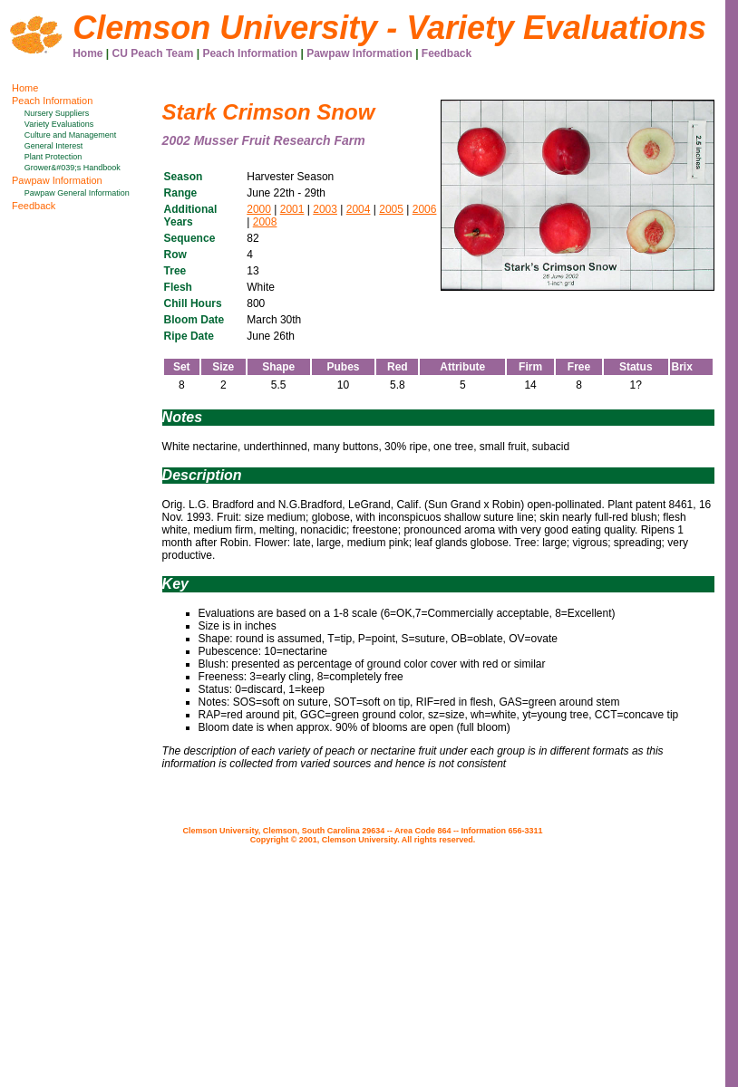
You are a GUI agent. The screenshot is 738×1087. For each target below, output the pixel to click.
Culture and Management (70, 134)
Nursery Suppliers (57, 113)
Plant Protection (53, 156)
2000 (259, 209)
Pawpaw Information (359, 53)
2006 (425, 209)
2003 (325, 209)
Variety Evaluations (58, 124)
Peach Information (249, 53)
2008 (265, 222)
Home (87, 53)
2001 (292, 209)
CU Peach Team (153, 53)
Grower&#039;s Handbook (72, 167)
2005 (391, 209)
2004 (358, 209)
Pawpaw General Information (77, 192)
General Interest (53, 145)
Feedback (446, 53)
